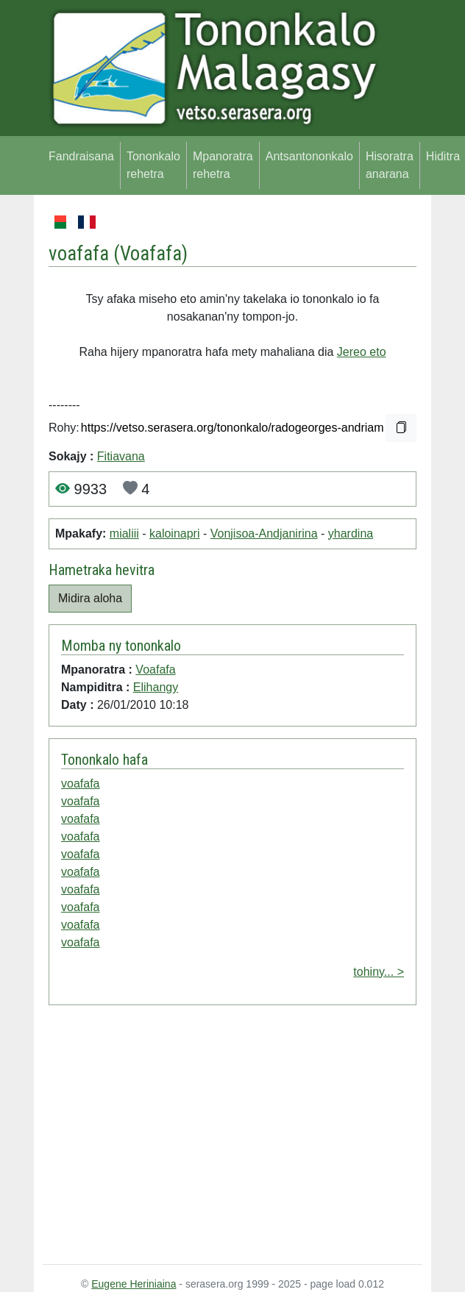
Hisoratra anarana (389, 165)
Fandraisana (81, 156)
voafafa (80, 783)
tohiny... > (378, 972)
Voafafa (151, 253)
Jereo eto (361, 352)
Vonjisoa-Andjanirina (264, 533)
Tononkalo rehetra (153, 165)
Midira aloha (90, 598)
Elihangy (155, 687)
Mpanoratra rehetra (223, 165)
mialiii (124, 533)
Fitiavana (121, 456)
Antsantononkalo (309, 156)
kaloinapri (174, 533)
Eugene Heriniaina (133, 1284)
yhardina (350, 533)
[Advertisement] (232, 1138)
